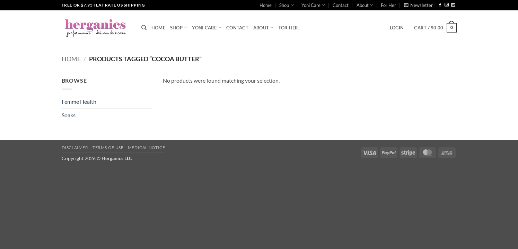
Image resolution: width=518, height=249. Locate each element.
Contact (341, 5)
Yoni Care (313, 5)
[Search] (144, 27)
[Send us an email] (453, 5)
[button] (418, 5)
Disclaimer (75, 147)
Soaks (69, 115)
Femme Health (79, 101)
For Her (388, 5)
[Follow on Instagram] (447, 5)
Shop (286, 5)
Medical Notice (146, 147)
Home (266, 5)
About (365, 5)
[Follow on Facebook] (440, 5)
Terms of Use (108, 147)
